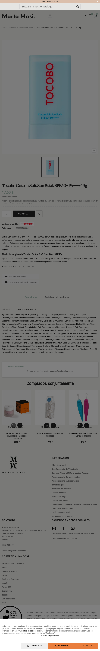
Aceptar (86, 645)
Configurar (34, 645)
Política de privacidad (50, 635)
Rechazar (61, 645)
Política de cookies (28, 631)
